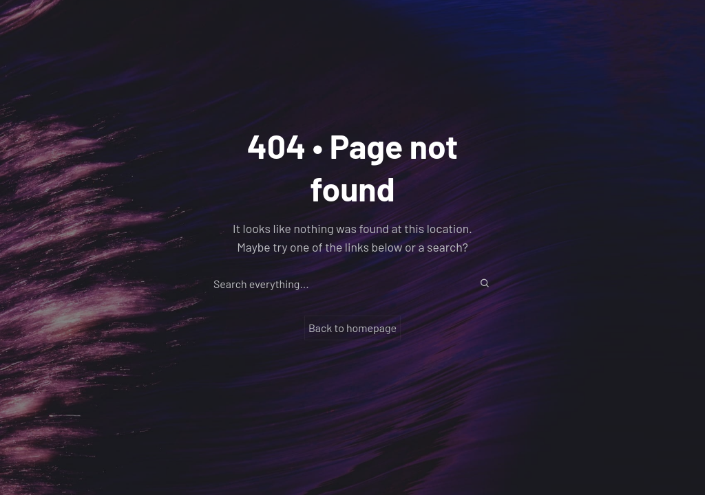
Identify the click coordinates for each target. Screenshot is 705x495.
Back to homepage (352, 327)
